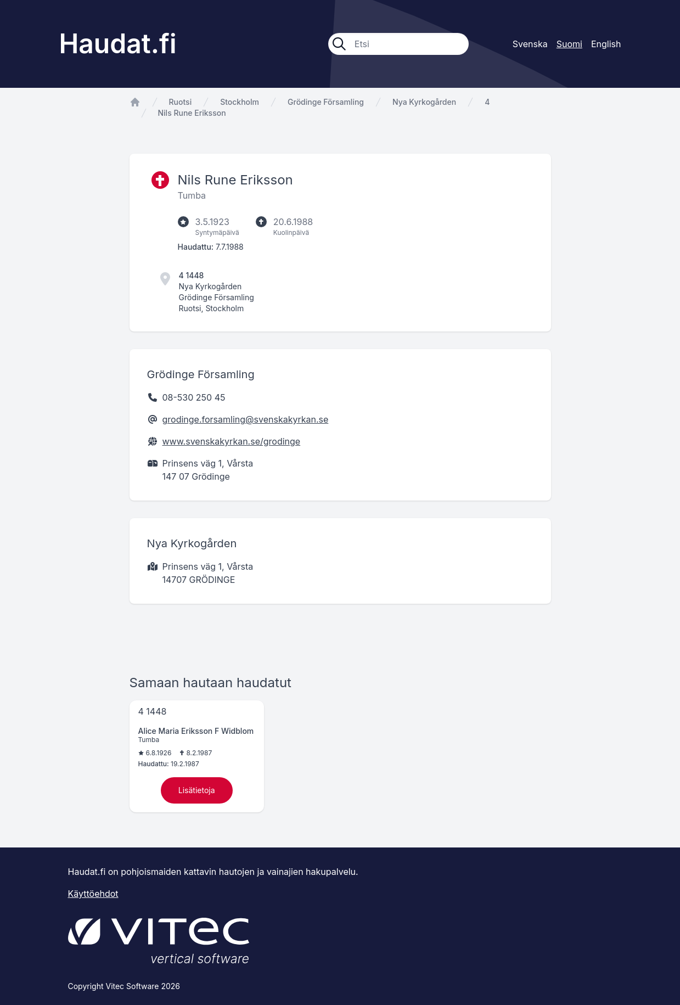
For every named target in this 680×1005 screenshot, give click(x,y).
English (606, 43)
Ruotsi (180, 101)
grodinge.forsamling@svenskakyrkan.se (245, 419)
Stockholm (239, 101)
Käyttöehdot (93, 893)
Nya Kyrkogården (424, 101)
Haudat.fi (118, 43)
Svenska (530, 43)
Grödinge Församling (326, 101)
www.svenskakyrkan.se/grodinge (231, 441)
